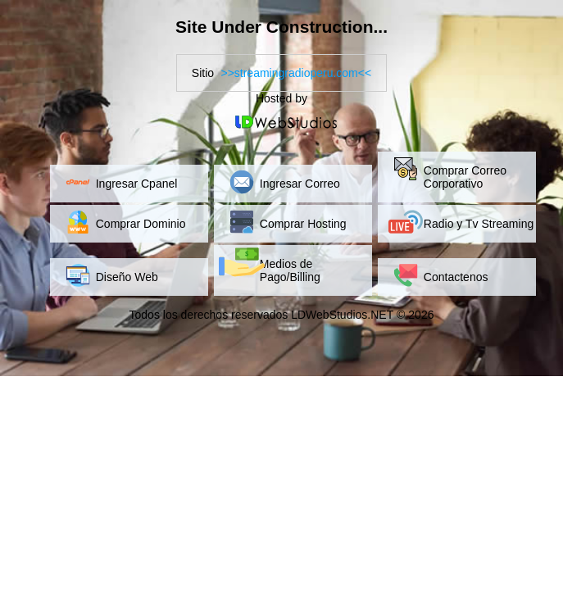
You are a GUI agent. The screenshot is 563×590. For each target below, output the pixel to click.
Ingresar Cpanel (137, 183)
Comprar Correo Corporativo (465, 177)
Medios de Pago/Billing (290, 270)
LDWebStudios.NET (342, 314)
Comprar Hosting (303, 223)
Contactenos (456, 277)
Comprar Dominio (141, 223)
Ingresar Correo (300, 183)
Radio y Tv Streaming (478, 223)
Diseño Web (127, 277)
